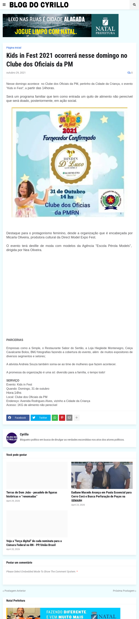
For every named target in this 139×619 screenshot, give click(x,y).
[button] (4, 5)
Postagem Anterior (15, 590)
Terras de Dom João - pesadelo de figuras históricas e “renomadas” (31, 494)
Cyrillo (24, 434)
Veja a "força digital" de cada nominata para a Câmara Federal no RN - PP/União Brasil (34, 543)
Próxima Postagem (123, 590)
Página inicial (13, 47)
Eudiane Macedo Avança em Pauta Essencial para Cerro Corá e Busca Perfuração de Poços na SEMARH (101, 496)
